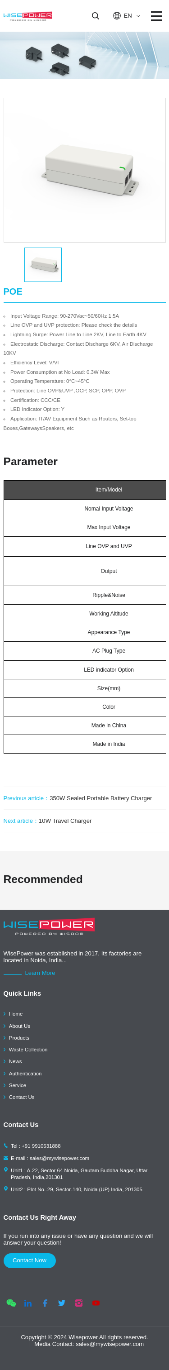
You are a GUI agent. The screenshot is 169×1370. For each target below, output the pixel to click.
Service (17, 1085)
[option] (84, 170)
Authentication (25, 1073)
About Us (19, 1026)
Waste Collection (28, 1049)
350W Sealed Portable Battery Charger (78, 798)
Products (19, 1038)
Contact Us (22, 1097)
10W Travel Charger (48, 820)
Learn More (40, 972)
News (15, 1061)
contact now (29, 1260)
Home (16, 1014)
